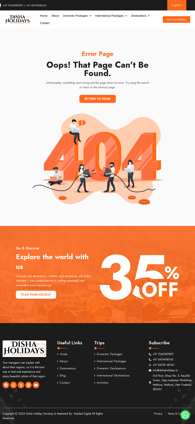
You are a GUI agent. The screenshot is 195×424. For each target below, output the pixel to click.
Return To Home (98, 99)
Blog (61, 376)
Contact (45, 23)
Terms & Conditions (179, 414)
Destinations (140, 15)
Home (43, 15)
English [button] (176, 5)
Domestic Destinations (110, 368)
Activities (101, 383)
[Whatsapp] (185, 415)
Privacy (158, 414)
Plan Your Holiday (36, 295)
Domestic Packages (77, 15)
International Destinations (112, 376)
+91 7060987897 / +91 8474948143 (24, 5)
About (55, 15)
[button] (77, 15)
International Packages (111, 15)
